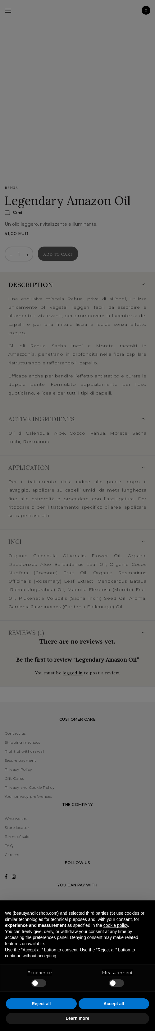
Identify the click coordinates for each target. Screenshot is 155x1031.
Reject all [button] (41, 1003)
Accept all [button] (113, 1003)
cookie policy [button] (115, 925)
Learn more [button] (77, 1018)
